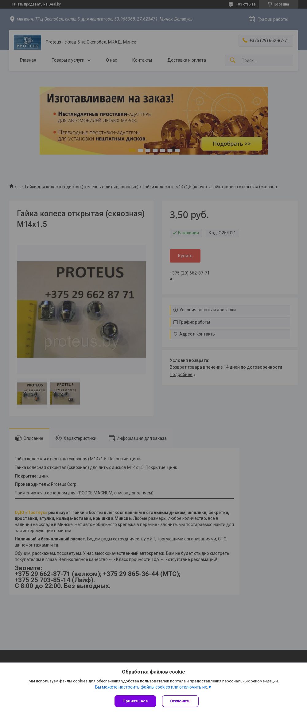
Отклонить (180, 701)
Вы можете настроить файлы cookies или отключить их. (151, 687)
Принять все (135, 701)
